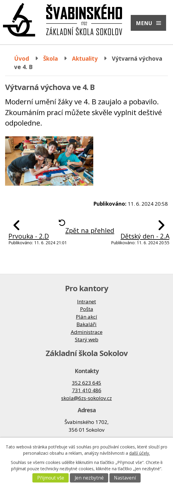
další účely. (139, 453)
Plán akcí (86, 316)
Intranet (86, 301)
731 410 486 (86, 390)
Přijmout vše (50, 478)
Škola (50, 58)
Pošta (86, 309)
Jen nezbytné (89, 478)
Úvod (21, 58)
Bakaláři (86, 324)
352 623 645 (86, 382)
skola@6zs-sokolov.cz (86, 398)
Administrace (87, 332)
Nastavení (125, 478)
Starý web (86, 339)
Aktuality (85, 58)
